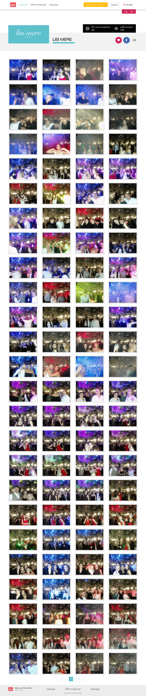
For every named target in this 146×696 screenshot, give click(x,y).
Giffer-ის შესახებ (38, 4)
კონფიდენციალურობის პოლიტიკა (73, 693)
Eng (131, 11)
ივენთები (23, 4)
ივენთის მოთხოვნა (95, 4)
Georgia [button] (128, 4)
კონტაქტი (53, 4)
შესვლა (114, 4)
